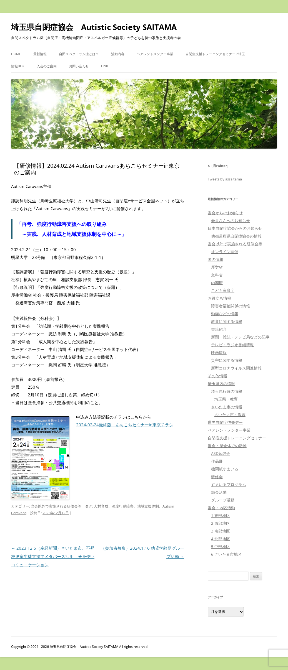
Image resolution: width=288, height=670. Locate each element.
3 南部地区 (220, 531)
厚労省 (217, 267)
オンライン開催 (224, 251)
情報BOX (17, 66)
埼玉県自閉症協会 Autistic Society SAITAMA (94, 27)
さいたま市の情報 (226, 406)
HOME (16, 54)
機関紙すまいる (224, 469)
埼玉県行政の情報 (226, 391)
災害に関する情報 (226, 360)
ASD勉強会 (220, 453)
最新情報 (40, 54)
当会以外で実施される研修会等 (56, 506)
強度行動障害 (123, 506)
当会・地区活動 (221, 507)
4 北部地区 (220, 538)
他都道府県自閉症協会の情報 (236, 236)
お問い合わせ (79, 66)
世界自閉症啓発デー (225, 422)
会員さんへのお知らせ (230, 220)
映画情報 (219, 352)
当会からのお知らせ (225, 212)
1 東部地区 (220, 515)
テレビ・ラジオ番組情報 (232, 344)
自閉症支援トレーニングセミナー (237, 437)
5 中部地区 (220, 546)
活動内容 (117, 54)
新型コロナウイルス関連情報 (236, 368)
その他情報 (217, 375)
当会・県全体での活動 (227, 445)
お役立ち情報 (219, 298)
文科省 (217, 274)
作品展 (217, 461)
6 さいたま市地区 (226, 554)
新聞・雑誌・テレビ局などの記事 (240, 337)
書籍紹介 (219, 329)
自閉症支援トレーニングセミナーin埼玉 (215, 54)
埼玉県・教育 (226, 399)
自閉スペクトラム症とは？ (79, 54)
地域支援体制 (148, 506)
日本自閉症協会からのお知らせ (235, 228)
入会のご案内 (47, 66)
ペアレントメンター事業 (155, 54)
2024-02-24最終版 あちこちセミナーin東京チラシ (124, 424)
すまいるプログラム (228, 484)
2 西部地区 (220, 523)
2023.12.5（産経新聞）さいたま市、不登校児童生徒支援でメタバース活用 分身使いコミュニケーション (52, 556)
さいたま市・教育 (230, 414)
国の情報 (215, 259)
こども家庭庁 (222, 290)
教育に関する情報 (226, 321)
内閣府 (217, 282)
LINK (104, 66)
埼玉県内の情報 (221, 383)
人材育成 (101, 506)
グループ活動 (222, 500)
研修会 (217, 476)
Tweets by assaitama (225, 179)
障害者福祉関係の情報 (230, 306)
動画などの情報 (224, 313)
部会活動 (219, 492)
